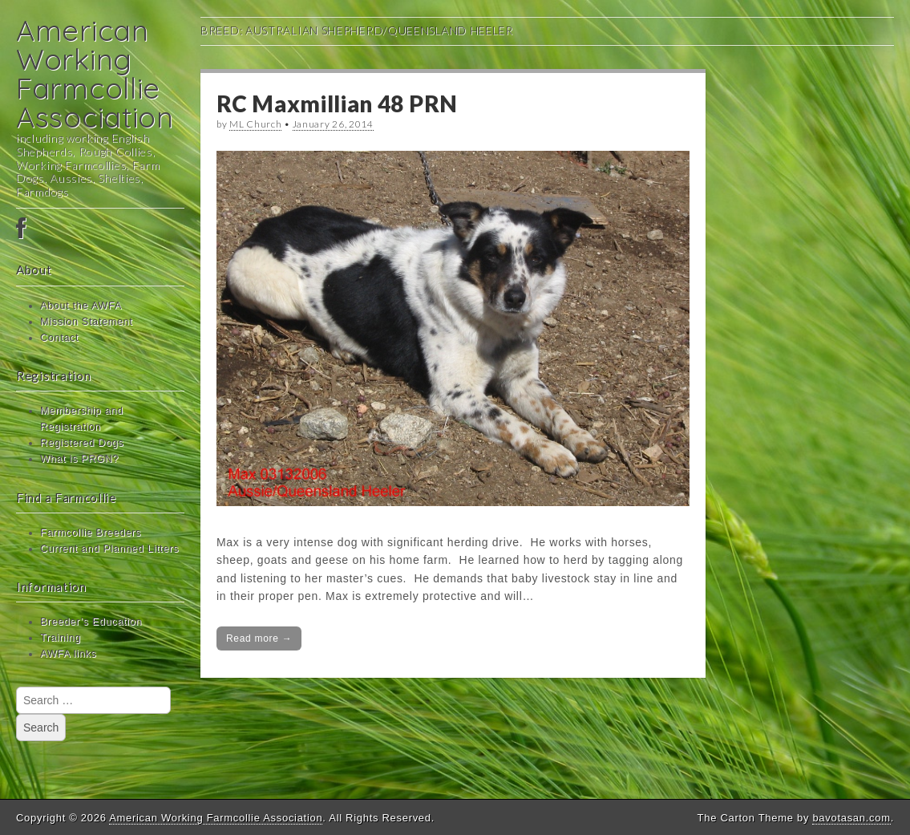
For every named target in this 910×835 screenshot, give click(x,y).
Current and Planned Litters (109, 548)
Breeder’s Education (91, 621)
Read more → (259, 638)
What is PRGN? (79, 458)
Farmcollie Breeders (90, 532)
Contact (59, 337)
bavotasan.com (851, 818)
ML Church (255, 124)
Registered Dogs (81, 442)
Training (60, 637)
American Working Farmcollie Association (95, 73)
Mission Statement (86, 321)
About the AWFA (81, 305)
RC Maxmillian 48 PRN (337, 103)
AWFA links (68, 653)
